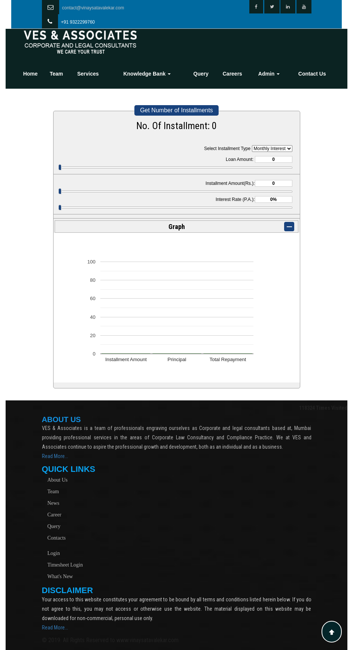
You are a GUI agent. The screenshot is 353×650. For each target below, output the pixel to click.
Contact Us (312, 74)
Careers (232, 74)
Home (30, 74)
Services (88, 74)
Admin (269, 74)
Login (54, 553)
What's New (60, 576)
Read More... (55, 456)
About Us (58, 480)
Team (56, 74)
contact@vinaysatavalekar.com (93, 7)
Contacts (57, 538)
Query (201, 74)
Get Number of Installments (176, 110)
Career (54, 515)
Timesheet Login (65, 565)
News (54, 503)
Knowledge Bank (147, 74)
